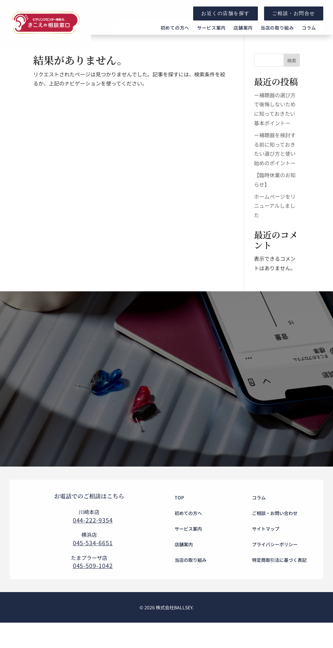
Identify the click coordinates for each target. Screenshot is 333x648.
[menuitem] (175, 33)
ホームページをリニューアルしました (275, 216)
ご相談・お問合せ (293, 13)
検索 (291, 71)
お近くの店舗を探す (225, 13)
